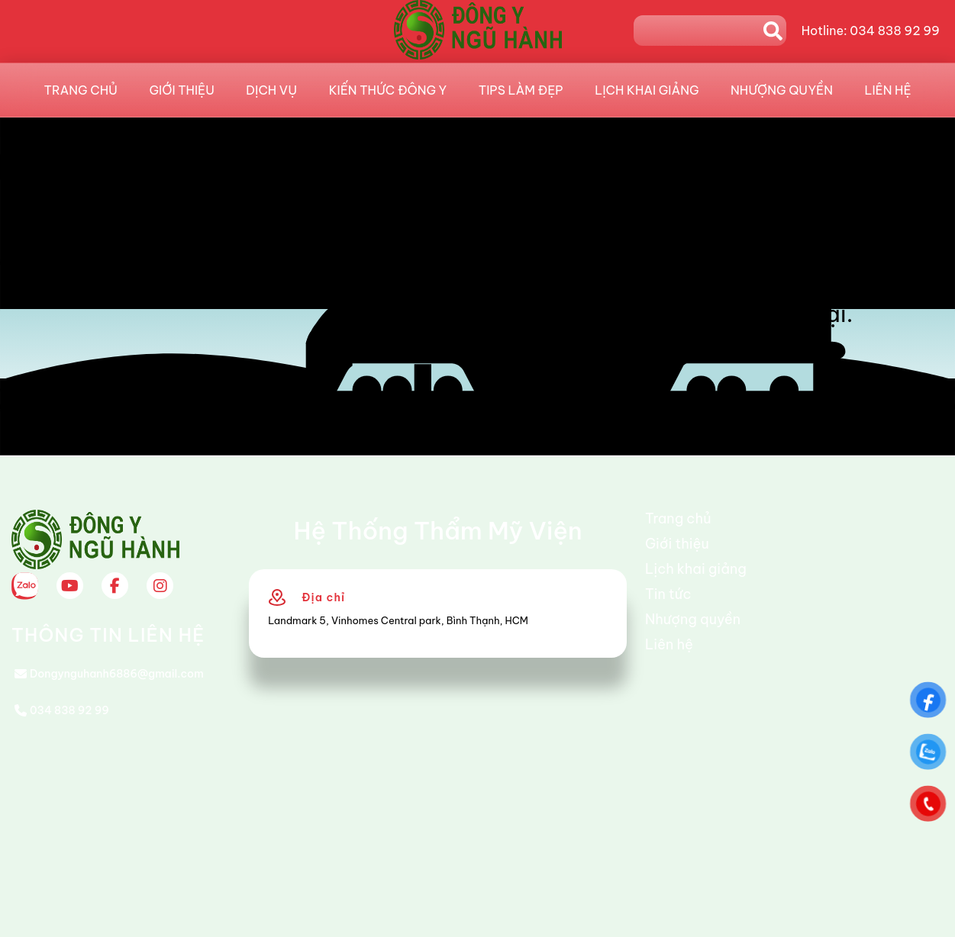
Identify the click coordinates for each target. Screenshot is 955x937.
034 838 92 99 (69, 710)
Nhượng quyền (782, 90)
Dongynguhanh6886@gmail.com (117, 674)
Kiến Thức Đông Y (388, 90)
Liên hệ (887, 90)
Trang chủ (81, 90)
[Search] (698, 30)
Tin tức (668, 594)
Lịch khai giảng (647, 90)
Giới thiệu (182, 90)
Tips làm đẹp (521, 90)
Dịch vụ (271, 90)
